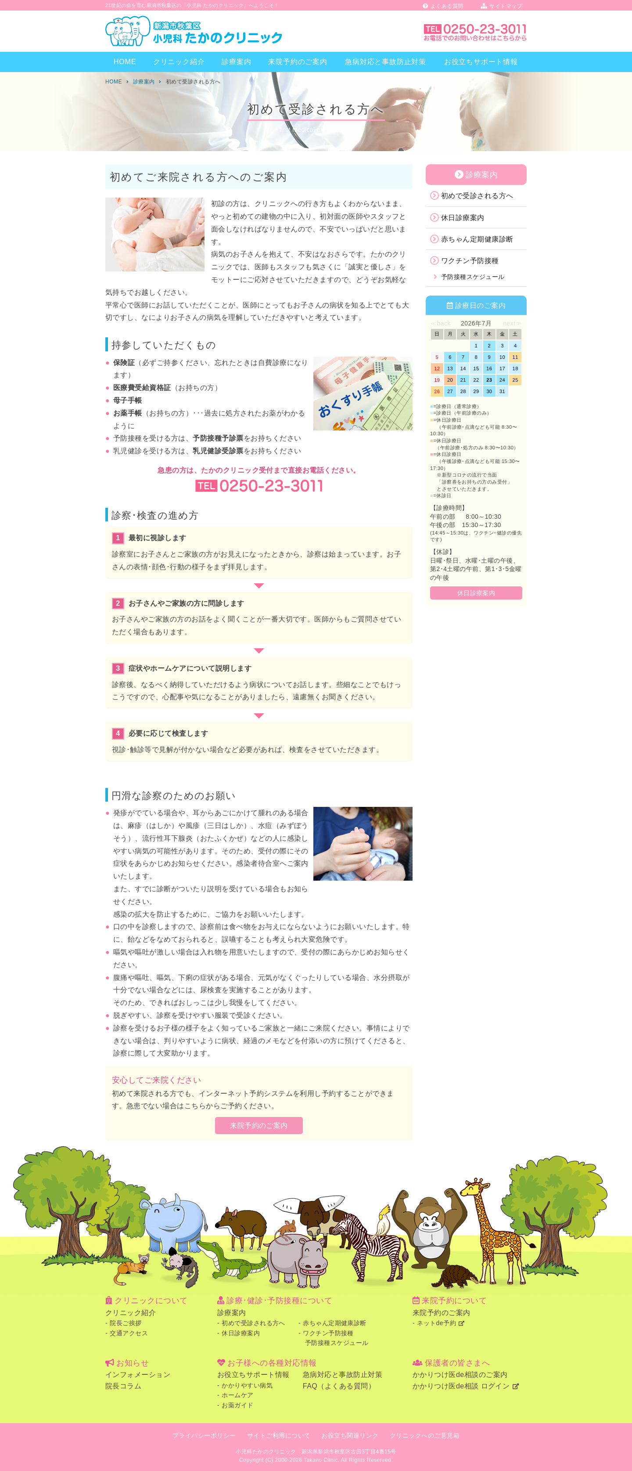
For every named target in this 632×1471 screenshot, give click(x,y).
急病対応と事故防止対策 (385, 61)
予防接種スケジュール (473, 276)
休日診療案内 (463, 217)
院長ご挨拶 (125, 1322)
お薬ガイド (237, 1405)
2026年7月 (476, 323)
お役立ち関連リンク (349, 1435)
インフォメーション (137, 1374)
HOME (125, 61)
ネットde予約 (436, 1322)
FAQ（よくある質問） (339, 1386)
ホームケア (237, 1395)
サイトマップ (501, 6)
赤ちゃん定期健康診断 (477, 239)
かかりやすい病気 (247, 1385)
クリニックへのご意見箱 (425, 1435)
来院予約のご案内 (297, 61)
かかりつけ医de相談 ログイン (461, 1386)
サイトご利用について (279, 1435)
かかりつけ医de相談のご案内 (460, 1374)
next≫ (512, 323)
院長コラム (123, 1386)
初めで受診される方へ (477, 195)
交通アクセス (129, 1333)
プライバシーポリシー (204, 1435)
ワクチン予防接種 (470, 260)
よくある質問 (443, 6)
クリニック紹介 (179, 61)
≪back (441, 323)
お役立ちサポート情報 (481, 61)
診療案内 (236, 61)
